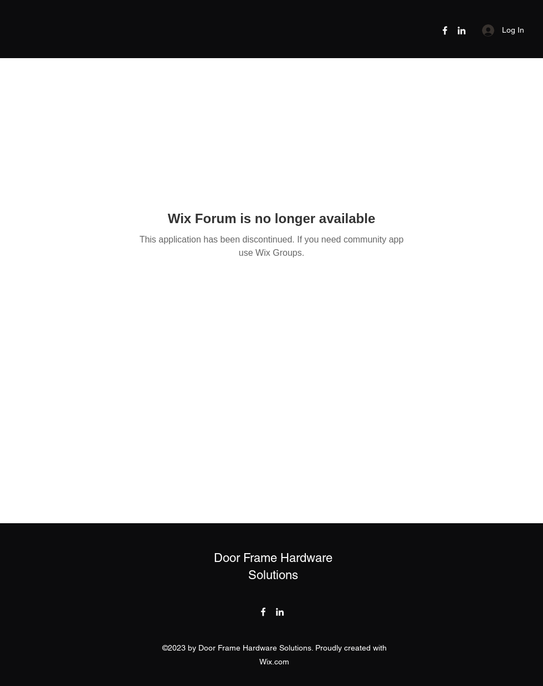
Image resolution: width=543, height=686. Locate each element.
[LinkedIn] (461, 30)
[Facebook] (444, 30)
